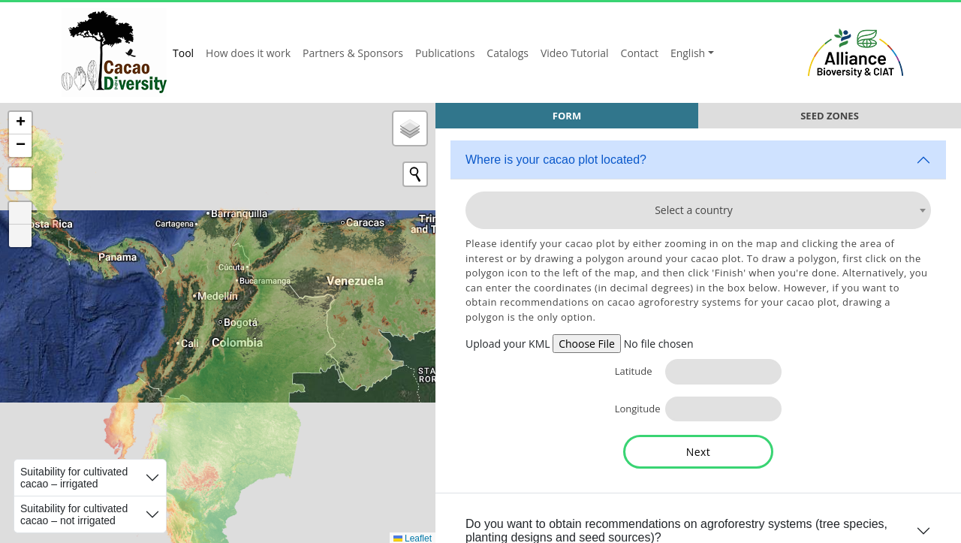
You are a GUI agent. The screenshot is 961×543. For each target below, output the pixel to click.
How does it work (248, 53)
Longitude (634, 408)
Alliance (855, 52)
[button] (20, 123)
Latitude (633, 371)
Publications (444, 53)
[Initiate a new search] (415, 174)
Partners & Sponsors (353, 53)
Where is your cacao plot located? (555, 159)
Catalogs (508, 53)
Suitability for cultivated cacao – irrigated (74, 478)
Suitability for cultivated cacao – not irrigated (74, 514)
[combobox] (698, 210)
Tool (183, 53)
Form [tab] (567, 115)
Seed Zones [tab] (829, 115)
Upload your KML (507, 343)
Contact (639, 53)
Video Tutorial (575, 53)
